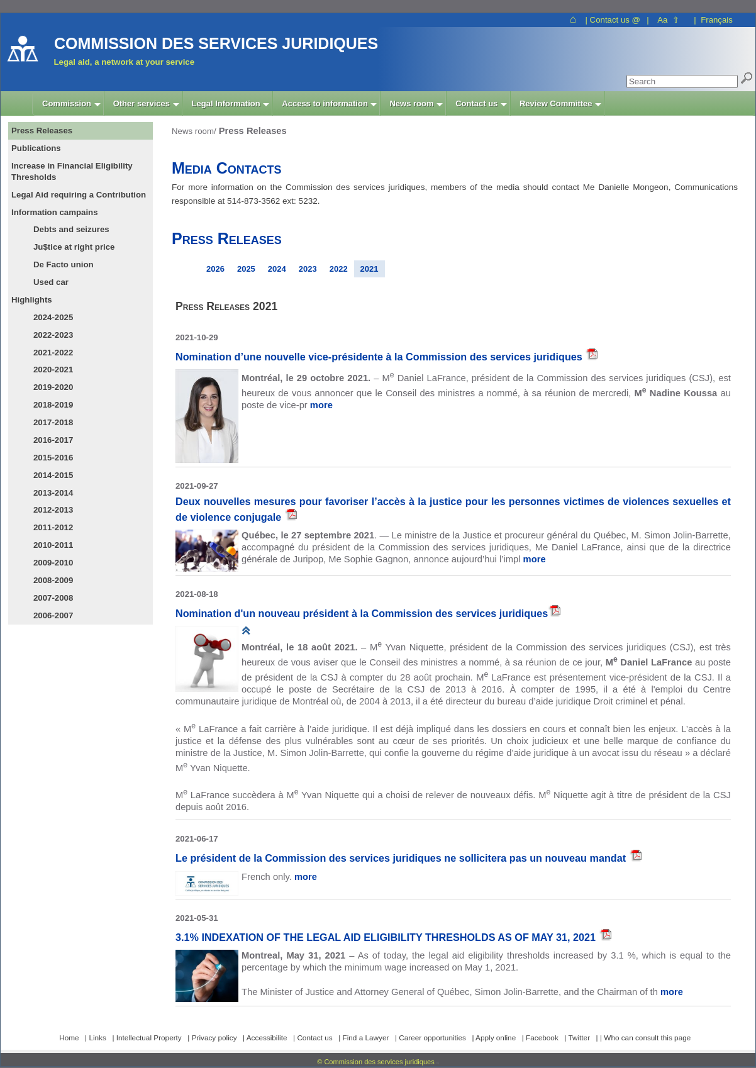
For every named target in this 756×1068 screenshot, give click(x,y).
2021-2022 (53, 352)
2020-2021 (53, 369)
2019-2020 (53, 387)
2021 (369, 269)
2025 (246, 269)
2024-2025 (53, 317)
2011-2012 (53, 527)
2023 (308, 269)
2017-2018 (53, 422)
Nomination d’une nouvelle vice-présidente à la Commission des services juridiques (380, 356)
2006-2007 (53, 615)
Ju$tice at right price (73, 247)
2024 (277, 269)
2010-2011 (53, 545)
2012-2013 (53, 510)
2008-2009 (53, 580)
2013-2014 (53, 493)
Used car (51, 282)
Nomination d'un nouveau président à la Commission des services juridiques (361, 613)
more (321, 405)
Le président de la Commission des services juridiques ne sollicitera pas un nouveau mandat (402, 858)
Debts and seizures (71, 229)
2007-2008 (53, 598)
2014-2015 (53, 475)
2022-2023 (53, 335)
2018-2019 (53, 404)
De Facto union (63, 264)
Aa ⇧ (668, 20)
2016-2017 (53, 440)
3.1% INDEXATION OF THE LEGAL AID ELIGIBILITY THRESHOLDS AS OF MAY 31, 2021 (387, 937)
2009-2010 (53, 562)
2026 (215, 269)
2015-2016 (53, 457)
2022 (339, 269)
